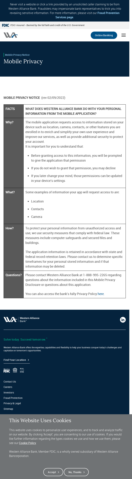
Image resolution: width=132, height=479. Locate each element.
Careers (8, 387)
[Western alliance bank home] (11, 35)
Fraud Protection (13, 398)
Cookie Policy (27, 448)
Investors (9, 392)
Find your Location (15, 360)
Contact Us (10, 381)
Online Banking (104, 35)
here (101, 294)
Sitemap (8, 408)
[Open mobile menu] (123, 35)
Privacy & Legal (12, 403)
